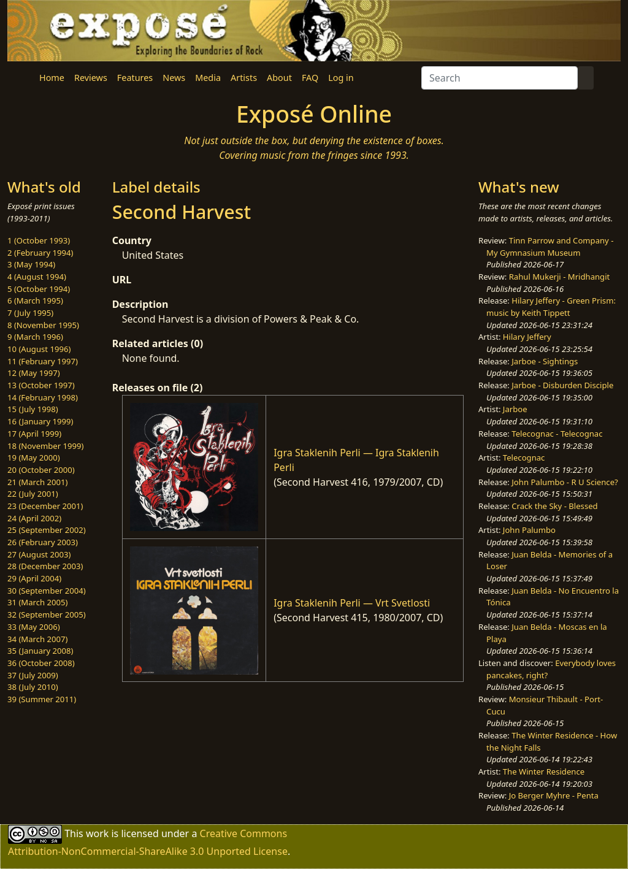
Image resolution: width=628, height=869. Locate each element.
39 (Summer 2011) (41, 699)
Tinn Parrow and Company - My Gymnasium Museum (549, 246)
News (174, 77)
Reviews (90, 77)
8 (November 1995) (43, 325)
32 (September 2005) (46, 614)
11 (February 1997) (42, 361)
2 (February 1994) (40, 252)
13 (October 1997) (41, 385)
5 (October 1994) (38, 288)
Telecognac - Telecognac (556, 433)
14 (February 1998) (42, 397)
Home (51, 77)
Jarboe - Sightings (544, 361)
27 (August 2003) (39, 554)
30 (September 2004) (46, 590)
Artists (244, 77)
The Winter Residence (543, 771)
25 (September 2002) (46, 529)
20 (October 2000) (41, 469)
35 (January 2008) (40, 650)
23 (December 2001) (45, 505)
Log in (340, 77)
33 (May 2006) (33, 626)
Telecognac (524, 457)
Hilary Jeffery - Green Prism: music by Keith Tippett (551, 306)
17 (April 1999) (34, 433)
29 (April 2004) (34, 578)
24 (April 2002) (34, 518)
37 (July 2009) (32, 675)
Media (208, 77)
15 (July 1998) (32, 409)
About (279, 77)
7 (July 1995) (30, 312)
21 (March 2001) (37, 482)
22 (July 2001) (32, 493)
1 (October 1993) (38, 240)
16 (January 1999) (40, 421)
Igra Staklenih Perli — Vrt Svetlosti (352, 603)
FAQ (310, 77)
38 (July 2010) (32, 686)
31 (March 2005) (37, 602)
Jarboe (515, 409)
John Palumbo (529, 529)
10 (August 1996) (39, 348)
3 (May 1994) (31, 264)
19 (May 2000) (33, 457)
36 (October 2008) (41, 662)
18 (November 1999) (45, 445)
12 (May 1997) (33, 372)
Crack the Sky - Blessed (554, 505)
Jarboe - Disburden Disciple (562, 385)
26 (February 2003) (42, 542)
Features (135, 77)
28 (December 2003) (45, 566)
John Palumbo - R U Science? (564, 482)
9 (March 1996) (35, 336)
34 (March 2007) (37, 639)
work (97, 833)
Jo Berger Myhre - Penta (554, 795)
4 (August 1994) (36, 276)
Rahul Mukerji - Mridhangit (559, 276)
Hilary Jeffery (527, 336)
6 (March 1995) (35, 300)
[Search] (499, 78)
